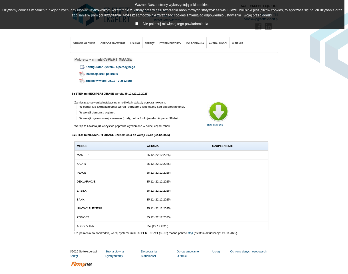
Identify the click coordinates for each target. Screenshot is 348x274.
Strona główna (84, 43)
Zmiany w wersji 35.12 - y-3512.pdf (105, 80)
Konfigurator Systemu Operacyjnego (107, 67)
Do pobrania (195, 43)
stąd (190, 233)
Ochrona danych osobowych (248, 251)
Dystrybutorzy (170, 43)
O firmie (237, 43)
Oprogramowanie (112, 43)
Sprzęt (149, 43)
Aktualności (218, 43)
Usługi (135, 43)
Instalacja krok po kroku (98, 73)
